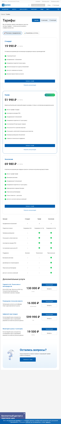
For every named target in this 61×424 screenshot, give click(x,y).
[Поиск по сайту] (58, 9)
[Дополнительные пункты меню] (48, 9)
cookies (19, 420)
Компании (34, 9)
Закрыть (48, 422)
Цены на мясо (24, 9)
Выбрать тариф (30, 81)
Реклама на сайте (55, 1)
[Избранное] (29, 5)
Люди (41, 9)
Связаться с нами (27, 359)
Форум (14, 9)
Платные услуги (45, 1)
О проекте (38, 1)
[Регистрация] (55, 5)
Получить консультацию (30, 85)
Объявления (5, 9)
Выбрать (49, 289)
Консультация (49, 284)
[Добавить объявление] (38, 5)
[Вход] (48, 5)
